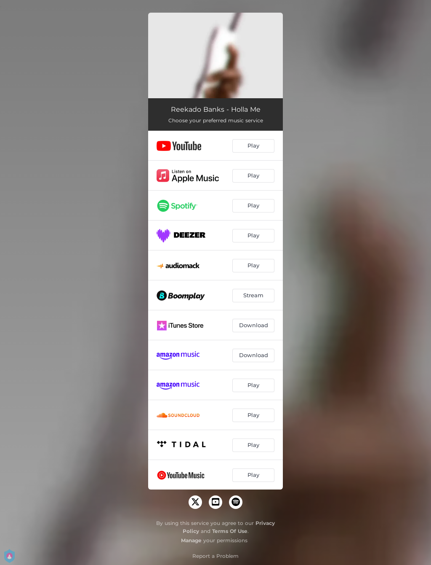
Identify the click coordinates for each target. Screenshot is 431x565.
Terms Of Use (229, 531)
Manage (191, 540)
